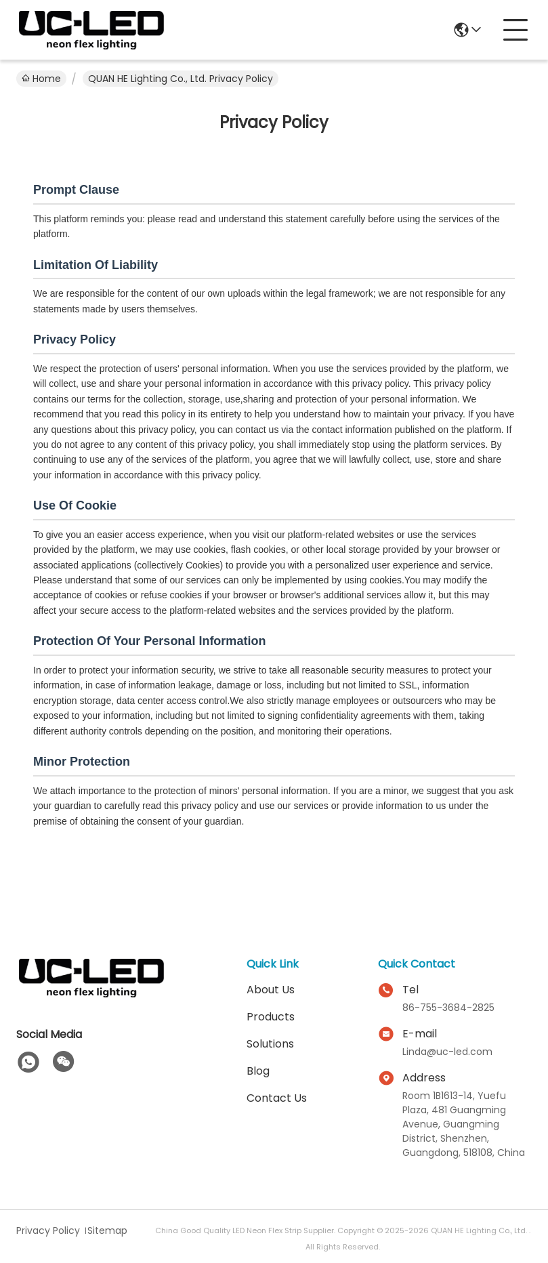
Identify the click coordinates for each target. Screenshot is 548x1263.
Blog (258, 1071)
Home (41, 78)
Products (271, 1016)
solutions (270, 1044)
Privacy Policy (48, 1230)
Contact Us (277, 1098)
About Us (271, 989)
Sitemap (107, 1230)
